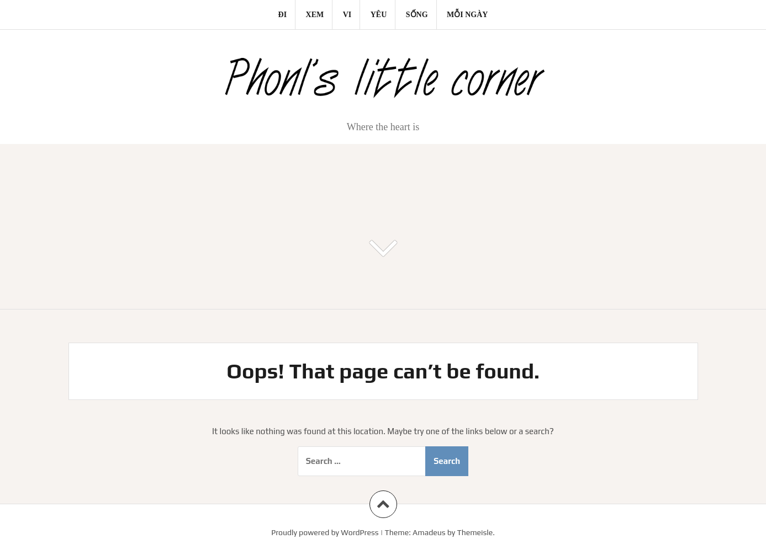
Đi (282, 14)
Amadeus (429, 532)
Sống (417, 14)
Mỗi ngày (467, 14)
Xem (315, 14)
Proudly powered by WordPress (324, 532)
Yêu (379, 14)
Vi (347, 14)
